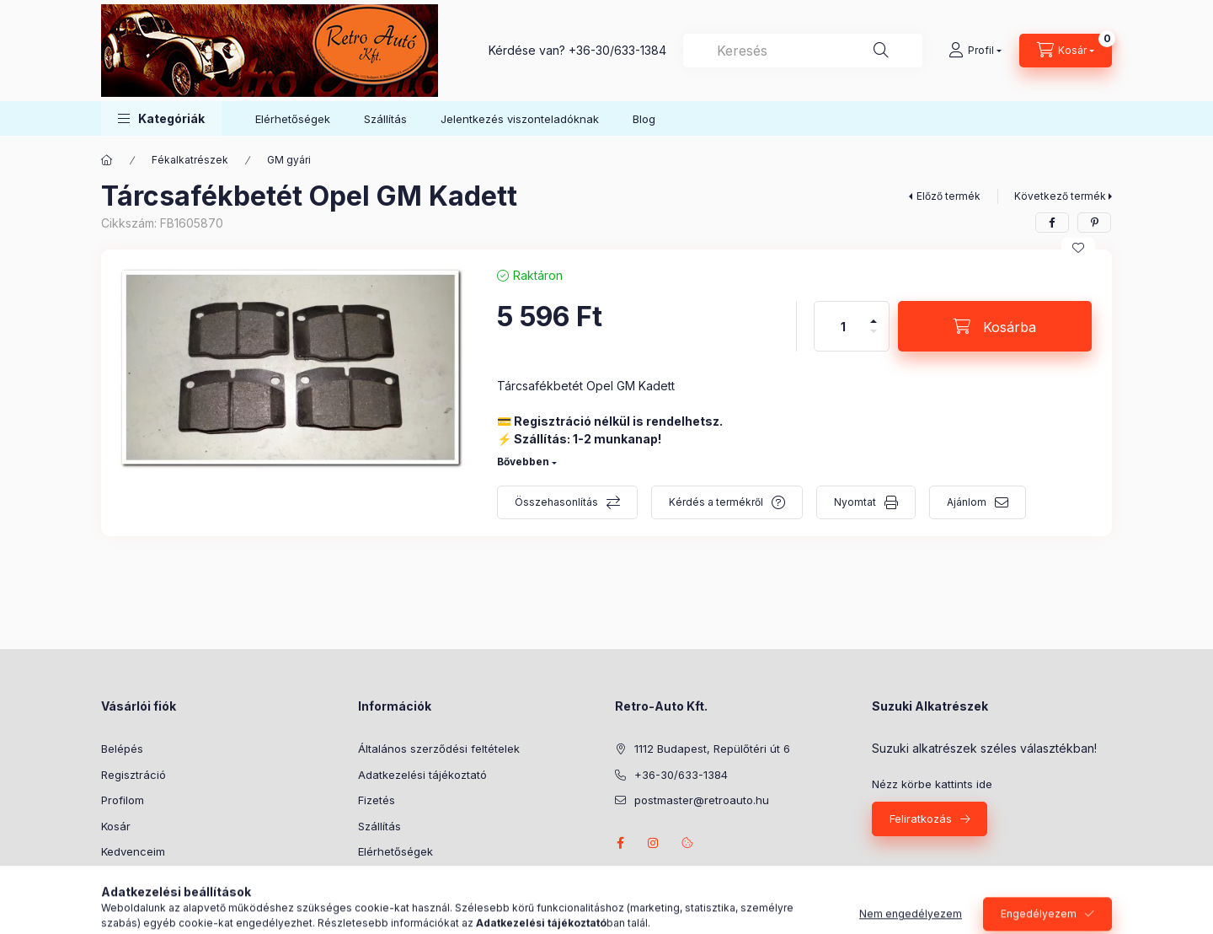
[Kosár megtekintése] (1065, 50)
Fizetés (376, 800)
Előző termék (948, 196)
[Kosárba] (995, 326)
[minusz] (873, 338)
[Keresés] (881, 51)
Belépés (122, 748)
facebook (620, 843)
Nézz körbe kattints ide (932, 784)
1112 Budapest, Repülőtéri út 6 (712, 748)
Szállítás (385, 119)
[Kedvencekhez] (1078, 248)
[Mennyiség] (843, 326)
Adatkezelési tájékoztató (422, 774)
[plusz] (873, 314)
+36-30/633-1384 (617, 50)
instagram (654, 843)
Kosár (116, 826)
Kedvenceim (133, 851)
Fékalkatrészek (190, 159)
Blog (644, 119)
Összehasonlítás (556, 502)
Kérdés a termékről (716, 502)
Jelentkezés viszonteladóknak (520, 119)
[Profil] (975, 50)
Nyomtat (855, 502)
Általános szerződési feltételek (439, 748)
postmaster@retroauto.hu (701, 800)
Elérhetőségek (292, 119)
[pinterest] (1094, 222)
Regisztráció (133, 774)
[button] (161, 118)
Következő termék (1060, 196)
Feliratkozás (921, 818)
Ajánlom (966, 502)
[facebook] (1052, 222)
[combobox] (802, 50)
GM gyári (289, 159)
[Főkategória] (107, 160)
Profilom (122, 800)
